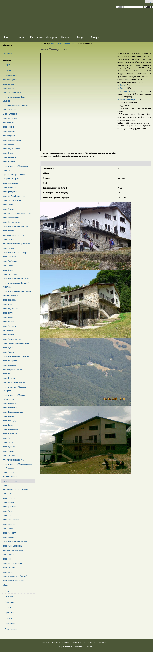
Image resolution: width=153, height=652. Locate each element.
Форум (80, 37)
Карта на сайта (65, 647)
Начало (7, 37)
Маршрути (51, 37)
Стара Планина (70, 44)
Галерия (65, 37)
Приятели (91, 642)
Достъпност (79, 647)
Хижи (21, 37)
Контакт (89, 647)
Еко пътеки (36, 37)
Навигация (6, 60)
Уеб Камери (101, 642)
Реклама (65, 642)
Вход (149, 1)
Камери (94, 37)
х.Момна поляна (129, 91)
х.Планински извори (127, 100)
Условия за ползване (79, 642)
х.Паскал (122, 88)
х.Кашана (122, 85)
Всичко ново (7, 53)
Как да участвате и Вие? (51, 642)
